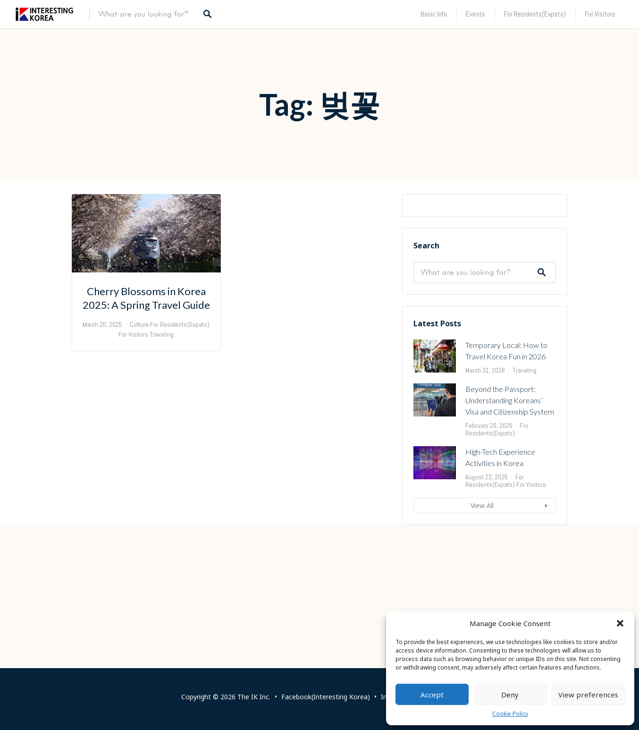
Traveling (525, 485)
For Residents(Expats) (535, 13)
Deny (510, 694)
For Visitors (600, 13)
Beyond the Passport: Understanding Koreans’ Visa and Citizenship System (509, 515)
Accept (432, 694)
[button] (620, 623)
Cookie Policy (510, 714)
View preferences (588, 694)
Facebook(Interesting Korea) (325, 696)
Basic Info (433, 13)
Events (475, 13)
